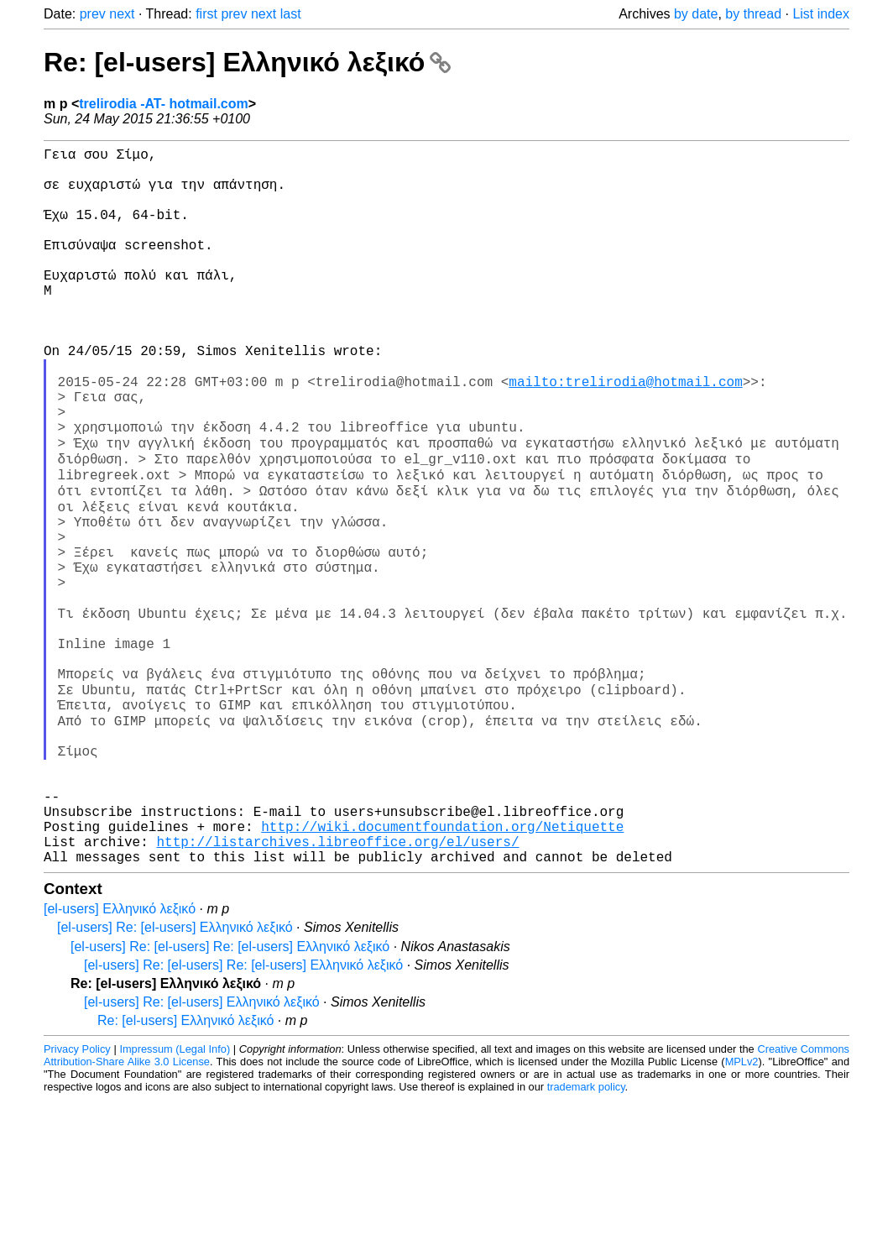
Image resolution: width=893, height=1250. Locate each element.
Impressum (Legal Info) (174, 1199)
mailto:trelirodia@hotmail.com (625, 434)
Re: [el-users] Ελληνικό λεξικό (247, 62)
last (290, 14)
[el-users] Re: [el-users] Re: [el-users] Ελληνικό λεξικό (229, 1097)
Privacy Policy (77, 1199)
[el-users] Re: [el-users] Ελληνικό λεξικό (175, 1077)
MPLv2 (742, 1212)
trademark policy (586, 1237)
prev (93, 14)
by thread (753, 14)
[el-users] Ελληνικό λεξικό (120, 1059)
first (206, 14)
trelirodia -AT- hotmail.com (163, 104)
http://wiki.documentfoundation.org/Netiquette (442, 969)
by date (696, 14)
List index (820, 14)
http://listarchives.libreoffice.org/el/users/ (337, 988)
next (121, 14)
